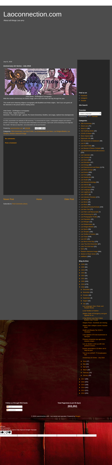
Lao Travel (84, 236)
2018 (83, 287)
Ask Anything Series (87, 131)
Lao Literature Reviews (88, 197)
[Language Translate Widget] (90, 113)
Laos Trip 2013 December (89, 244)
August (85, 301)
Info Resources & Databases (90, 141)
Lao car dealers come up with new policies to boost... (94, 345)
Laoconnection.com (32, 14)
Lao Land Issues (86, 187)
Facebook (84, 95)
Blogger (77, 416)
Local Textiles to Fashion (90, 311)
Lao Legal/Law (85, 192)
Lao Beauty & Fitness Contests (91, 148)
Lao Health (84, 180)
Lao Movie (84, 202)
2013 (83, 390)
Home (39, 199)
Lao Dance (84, 160)
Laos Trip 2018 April (87, 246)
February (86, 372)
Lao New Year (85, 209)
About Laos (84, 126)
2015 (83, 384)
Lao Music (84, 204)
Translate (92, 116)
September (86, 298)
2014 (83, 387)
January (86, 375)
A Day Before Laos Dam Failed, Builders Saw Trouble (93, 319)
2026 (83, 264)
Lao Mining (84, 199)
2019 (83, 284)
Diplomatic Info (85, 138)
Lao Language (85, 189)
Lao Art (83, 143)
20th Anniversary (16, 131)
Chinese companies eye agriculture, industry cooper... (94, 340)
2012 (83, 393)
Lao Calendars (85, 155)
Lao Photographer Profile (89, 217)
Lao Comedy (85, 157)
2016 (83, 382)
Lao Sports (84, 229)
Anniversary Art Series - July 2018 (93, 357)
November (86, 292)
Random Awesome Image (18, 133)
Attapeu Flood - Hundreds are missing (95, 323)
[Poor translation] (8, 432)
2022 (83, 275)
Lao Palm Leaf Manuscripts (89, 212)
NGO (82, 249)
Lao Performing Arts (87, 214)
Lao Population (85, 219)
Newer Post (8, 199)
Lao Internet (84, 184)
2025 (83, 267)
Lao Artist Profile (28, 131)
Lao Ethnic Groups (87, 170)
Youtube (83, 100)
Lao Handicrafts (86, 177)
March (85, 370)
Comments (11, 410)
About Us (84, 128)
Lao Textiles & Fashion (88, 234)
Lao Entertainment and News (43, 131)
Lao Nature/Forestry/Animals (90, 207)
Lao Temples (85, 231)
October (86, 295)
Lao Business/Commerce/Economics (92, 151)
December (86, 289)
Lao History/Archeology (88, 182)
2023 (83, 273)
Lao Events (84, 172)
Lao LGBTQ (84, 194)
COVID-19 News (86, 133)
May (84, 364)
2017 (83, 379)
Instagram (84, 98)
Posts (9, 407)
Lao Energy (84, 165)
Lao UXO (84, 239)
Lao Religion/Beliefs (60, 131)
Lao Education (85, 162)
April (84, 367)
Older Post (69, 199)
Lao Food (84, 175)
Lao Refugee (85, 222)
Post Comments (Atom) (19, 204)
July (84, 304)
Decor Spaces (85, 136)
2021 (83, 278)
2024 (83, 270)
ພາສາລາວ (84, 256)
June (85, 361)
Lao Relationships (86, 224)
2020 (83, 281)
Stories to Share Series (88, 254)
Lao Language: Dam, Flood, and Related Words (93, 307)
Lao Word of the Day (87, 241)
